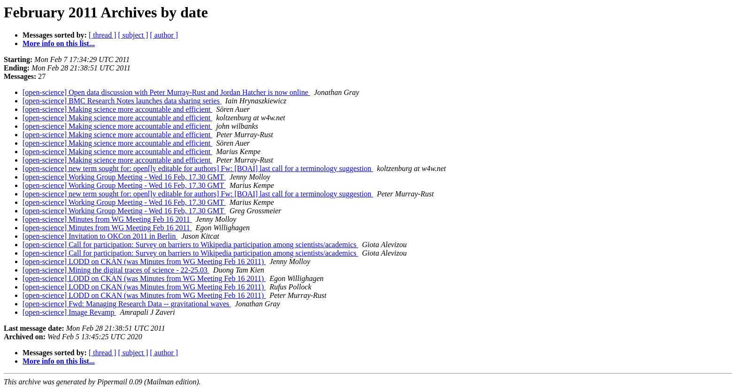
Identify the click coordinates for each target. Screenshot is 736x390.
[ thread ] (102, 35)
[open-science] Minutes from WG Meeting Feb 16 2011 (107, 219)
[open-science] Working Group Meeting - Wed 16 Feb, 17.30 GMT (124, 177)
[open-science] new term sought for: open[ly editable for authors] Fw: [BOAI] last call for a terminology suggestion (198, 168)
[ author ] (164, 35)
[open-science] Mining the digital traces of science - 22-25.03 (116, 270)
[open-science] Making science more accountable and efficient (117, 109)
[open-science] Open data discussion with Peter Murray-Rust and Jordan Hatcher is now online (166, 92)
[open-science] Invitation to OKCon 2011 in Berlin (100, 236)
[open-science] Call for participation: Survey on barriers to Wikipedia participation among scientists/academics (190, 245)
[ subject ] (133, 35)
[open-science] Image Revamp (69, 312)
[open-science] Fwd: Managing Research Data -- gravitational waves (127, 304)
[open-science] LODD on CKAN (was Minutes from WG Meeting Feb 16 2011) (144, 261)
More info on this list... (59, 43)
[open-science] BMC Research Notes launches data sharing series (122, 101)
